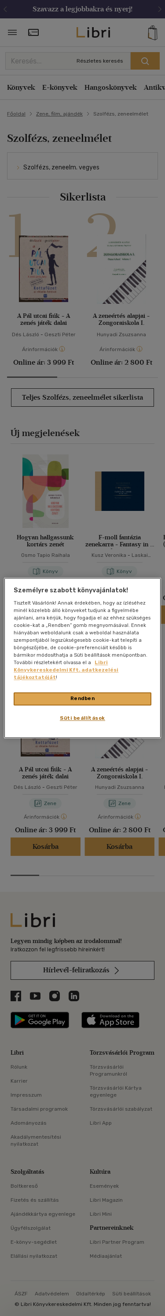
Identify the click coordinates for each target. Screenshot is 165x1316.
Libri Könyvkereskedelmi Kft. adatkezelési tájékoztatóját (66, 670)
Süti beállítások (82, 718)
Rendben (82, 699)
